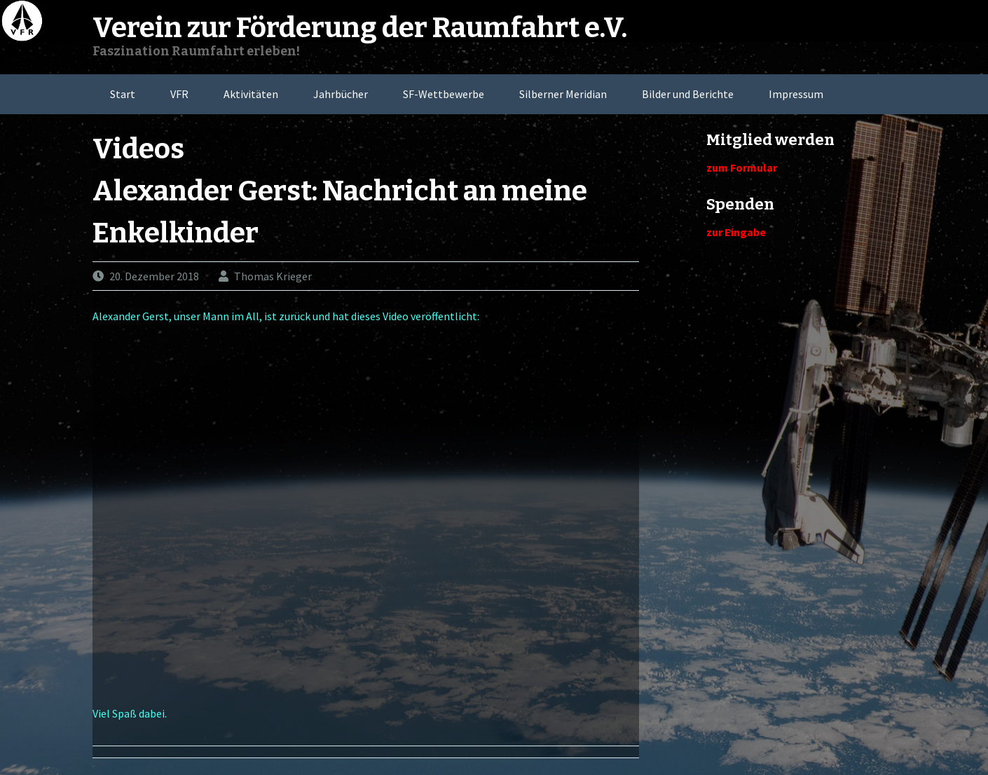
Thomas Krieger (273, 276)
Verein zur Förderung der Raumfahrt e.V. (359, 28)
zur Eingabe (736, 232)
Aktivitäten (251, 94)
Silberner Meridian (563, 94)
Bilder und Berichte (688, 94)
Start (122, 94)
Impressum (796, 94)
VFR (179, 94)
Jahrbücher (340, 94)
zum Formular (741, 167)
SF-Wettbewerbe (443, 94)
